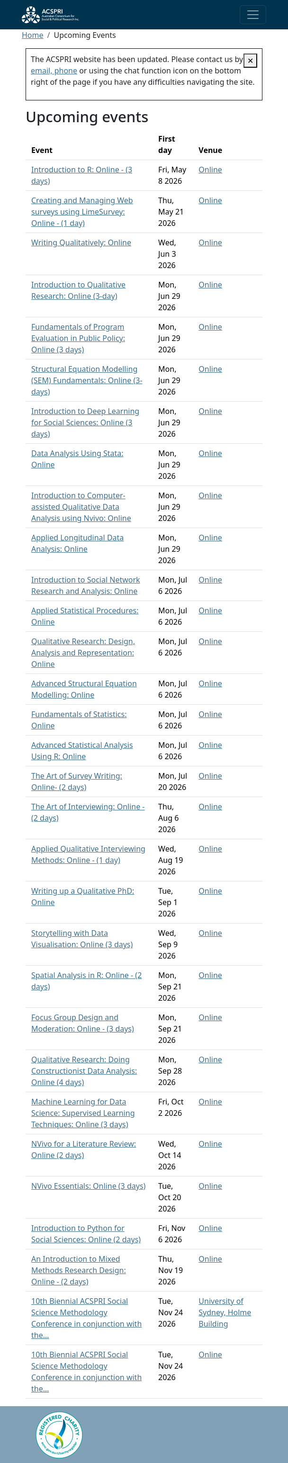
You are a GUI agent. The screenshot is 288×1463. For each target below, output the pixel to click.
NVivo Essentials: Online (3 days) (88, 1186)
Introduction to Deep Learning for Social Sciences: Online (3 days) (85, 422)
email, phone (54, 70)
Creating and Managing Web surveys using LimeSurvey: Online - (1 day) (82, 211)
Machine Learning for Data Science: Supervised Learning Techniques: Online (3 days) (83, 1113)
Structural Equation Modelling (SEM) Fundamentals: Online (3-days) (87, 380)
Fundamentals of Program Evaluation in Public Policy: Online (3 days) (78, 338)
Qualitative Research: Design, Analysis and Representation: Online (83, 652)
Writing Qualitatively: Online (81, 242)
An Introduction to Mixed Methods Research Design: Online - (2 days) (78, 1270)
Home (33, 35)
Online (210, 169)
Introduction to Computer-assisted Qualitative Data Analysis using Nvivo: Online (81, 506)
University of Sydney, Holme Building (224, 1312)
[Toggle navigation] (253, 14)
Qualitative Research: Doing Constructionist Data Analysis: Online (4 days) (84, 1070)
